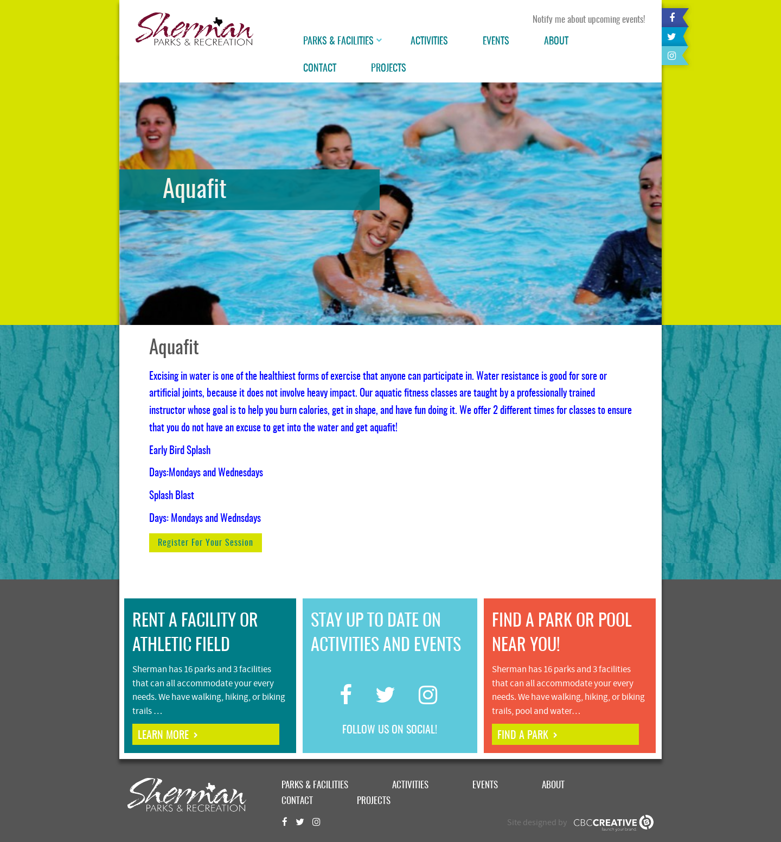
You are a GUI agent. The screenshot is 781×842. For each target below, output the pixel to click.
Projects (388, 69)
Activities (429, 42)
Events (496, 42)
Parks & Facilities (338, 42)
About (556, 42)
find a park (522, 735)
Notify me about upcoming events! (589, 19)
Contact (319, 69)
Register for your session (205, 543)
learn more (163, 735)
